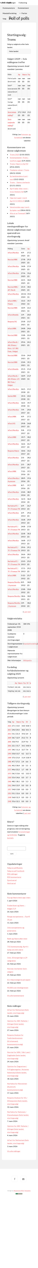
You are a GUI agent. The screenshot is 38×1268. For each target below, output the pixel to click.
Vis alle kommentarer (15, 996)
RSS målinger (12, 874)
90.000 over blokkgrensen (17, 988)
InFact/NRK (12, 328)
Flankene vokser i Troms (19, 170)
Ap (19, 74)
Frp (29, 74)
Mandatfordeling (9, 13)
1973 (9, 773)
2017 (9, 730)
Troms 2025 (14, 154)
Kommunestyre (9, 8)
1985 (9, 762)
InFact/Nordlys (13, 253)
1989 (9, 758)
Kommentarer (23, 8)
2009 (9, 738)
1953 (9, 793)
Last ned (27, 612)
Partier (24, 13)
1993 (9, 754)
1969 (9, 777)
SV (28, 683)
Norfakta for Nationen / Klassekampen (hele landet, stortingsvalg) (18, 1115)
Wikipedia (27, 660)
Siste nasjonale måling (11, 122)
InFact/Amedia (13, 315)
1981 (9, 766)
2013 (9, 734)
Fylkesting (23, 3)
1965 (9, 781)
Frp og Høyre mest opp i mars (18, 897)
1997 (9, 750)
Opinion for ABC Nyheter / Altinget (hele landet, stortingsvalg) (17, 1024)
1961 (9, 785)
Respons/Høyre (13, 451)
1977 (9, 770)
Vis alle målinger (13, 1151)
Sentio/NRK (12, 396)
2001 (9, 746)
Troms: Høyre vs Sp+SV (19, 164)
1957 (9, 789)
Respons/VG (12, 322)
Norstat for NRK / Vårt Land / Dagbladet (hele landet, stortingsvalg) (19, 1055)
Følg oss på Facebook (15, 871)
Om (10, 19)
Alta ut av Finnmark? (18, 213)
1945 (9, 801)
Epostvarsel (12, 880)
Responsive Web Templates (22, 1190)
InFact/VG (11, 423)
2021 (9, 726)
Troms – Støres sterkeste (20, 182)
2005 (9, 742)
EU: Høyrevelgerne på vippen (18, 980)
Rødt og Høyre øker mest (17, 939)
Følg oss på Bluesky (15, 868)
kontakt (10, 838)
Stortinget (11, 3)
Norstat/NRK (12, 259)
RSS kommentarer (14, 877)
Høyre (24, 74)
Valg (4, 19)
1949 (9, 797)
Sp (30, 683)
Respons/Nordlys (14, 596)
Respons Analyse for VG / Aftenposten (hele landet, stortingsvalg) (17, 1101)
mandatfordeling (30, 644)
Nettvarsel (11, 883)
